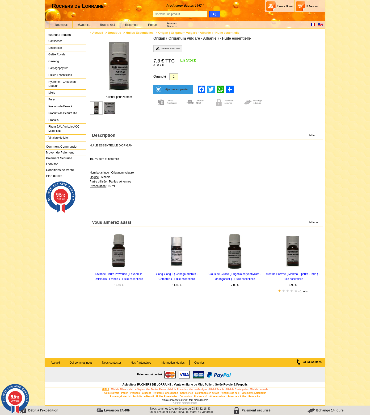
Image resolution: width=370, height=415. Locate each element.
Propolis (53, 120)
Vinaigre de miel (230, 393)
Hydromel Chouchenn (165, 393)
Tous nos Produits (58, 35)
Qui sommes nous (81, 362)
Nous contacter (111, 362)
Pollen (52, 99)
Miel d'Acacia (216, 389)
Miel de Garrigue (198, 389)
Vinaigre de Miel (58, 137)
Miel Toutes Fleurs (156, 389)
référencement (189, 403)
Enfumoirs (254, 396)
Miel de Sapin (136, 389)
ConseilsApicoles (172, 24)
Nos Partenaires (141, 362)
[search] (214, 14)
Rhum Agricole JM (120, 396)
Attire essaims (217, 396)
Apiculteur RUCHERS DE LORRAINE (147, 384)
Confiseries (55, 41)
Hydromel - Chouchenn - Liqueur (63, 84)
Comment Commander (61, 146)
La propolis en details (207, 393)
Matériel (83, 25)
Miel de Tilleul (118, 389)
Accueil (97, 32)
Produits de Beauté (60, 106)
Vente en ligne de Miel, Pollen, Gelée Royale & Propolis (211, 384)
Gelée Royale (56, 54)
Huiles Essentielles (60, 75)
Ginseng (53, 61)
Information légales (173, 362)
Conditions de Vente (60, 170)
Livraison (52, 164)
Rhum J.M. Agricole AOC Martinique (63, 129)
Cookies (199, 362)
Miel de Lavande (259, 389)
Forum (152, 25)
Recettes (131, 25)
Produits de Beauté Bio (62, 113)
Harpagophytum (58, 68)
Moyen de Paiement (60, 152)
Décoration (55, 48)
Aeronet (177, 403)
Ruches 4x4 (200, 396)
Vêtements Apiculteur (254, 393)
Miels (51, 92)
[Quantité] (173, 76)
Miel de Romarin (177, 389)
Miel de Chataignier (237, 389)
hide (312, 135)
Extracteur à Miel (236, 396)
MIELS (105, 389)
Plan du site (54, 176)
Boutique (61, 25)
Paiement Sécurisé (59, 158)
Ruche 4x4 (107, 25)
